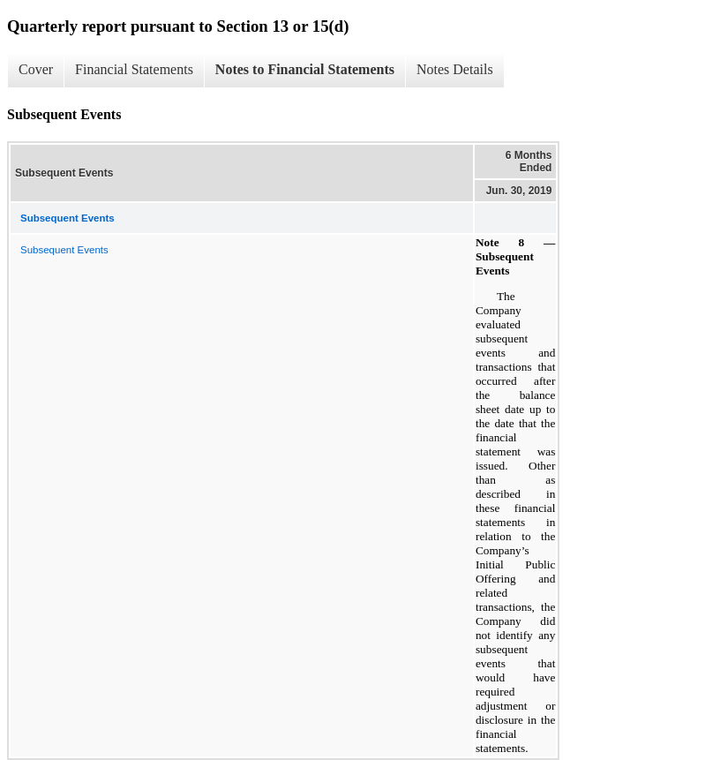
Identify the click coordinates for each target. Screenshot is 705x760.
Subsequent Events (64, 250)
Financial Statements (134, 69)
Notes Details (454, 69)
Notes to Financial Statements (304, 69)
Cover (36, 69)
